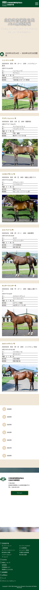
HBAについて (6, 562)
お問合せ (4, 575)
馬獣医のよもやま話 (7, 569)
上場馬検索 (5, 548)
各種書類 (4, 572)
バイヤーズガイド (6, 554)
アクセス (19, 493)
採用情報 (4, 565)
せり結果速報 (23, 548)
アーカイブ (5, 557)
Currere (4, 560)
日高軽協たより (6, 567)
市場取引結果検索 (24, 552)
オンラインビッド (6, 545)
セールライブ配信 (24, 550)
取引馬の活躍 (23, 554)
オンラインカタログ (24, 545)
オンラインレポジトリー (8, 550)
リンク (4, 578)
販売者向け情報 (6, 552)
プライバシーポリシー (9, 581)
